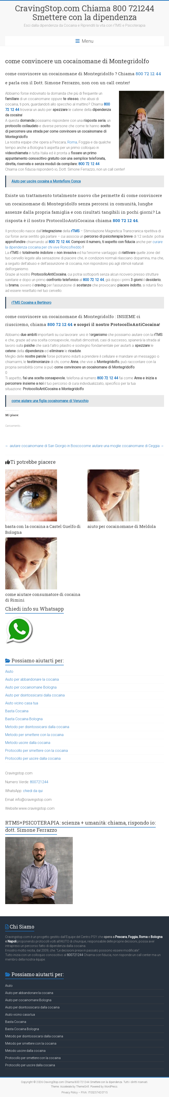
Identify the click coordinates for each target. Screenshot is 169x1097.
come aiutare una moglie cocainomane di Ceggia (123, 446)
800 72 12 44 (148, 73)
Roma (72, 142)
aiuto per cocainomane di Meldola (121, 526)
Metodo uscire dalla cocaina (27, 743)
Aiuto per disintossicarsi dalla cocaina (35, 695)
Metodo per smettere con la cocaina (34, 735)
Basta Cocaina (16, 711)
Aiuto (9, 671)
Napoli (12, 941)
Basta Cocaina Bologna (24, 719)
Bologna (156, 937)
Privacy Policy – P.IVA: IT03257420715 (85, 1092)
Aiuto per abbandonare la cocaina (32, 679)
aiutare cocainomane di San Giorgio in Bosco (43, 446)
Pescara (121, 937)
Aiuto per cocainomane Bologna (31, 687)
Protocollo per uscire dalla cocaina (33, 758)
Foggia (133, 937)
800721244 (39, 782)
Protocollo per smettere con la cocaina (36, 750)
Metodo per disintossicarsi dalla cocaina (37, 727)
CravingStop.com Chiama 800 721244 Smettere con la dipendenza (84, 12)
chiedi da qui (33, 791)
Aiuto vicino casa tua (21, 703)
